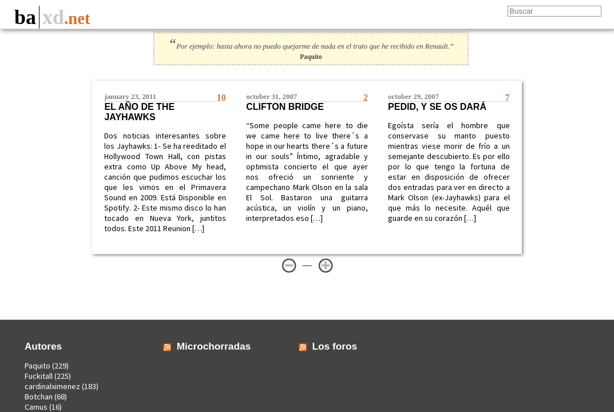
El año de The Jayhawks (139, 112)
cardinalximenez (52, 386)
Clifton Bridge (285, 107)
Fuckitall (39, 376)
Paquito (37, 365)
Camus (36, 407)
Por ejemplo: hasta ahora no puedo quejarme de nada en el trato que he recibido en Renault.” (311, 46)
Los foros (335, 346)
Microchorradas (214, 346)
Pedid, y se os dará (437, 107)
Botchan (39, 396)
